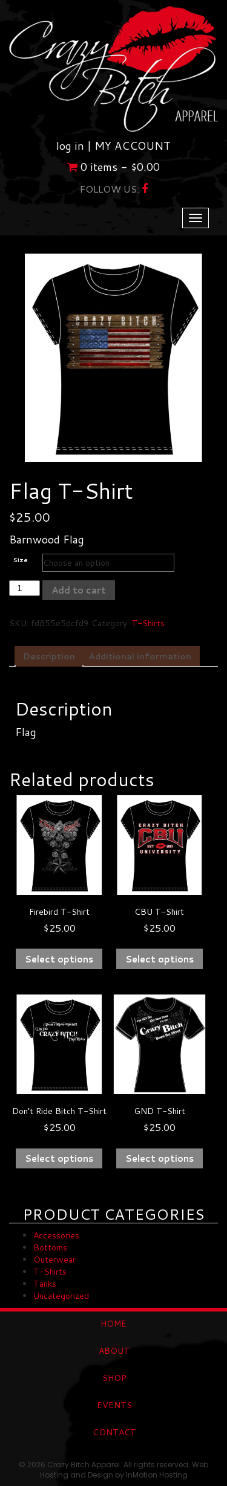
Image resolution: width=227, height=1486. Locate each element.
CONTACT (114, 1432)
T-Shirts (148, 623)
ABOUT (114, 1351)
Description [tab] (49, 656)
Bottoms (50, 1247)
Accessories (56, 1235)
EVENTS (114, 1405)
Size (20, 560)
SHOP (114, 1378)
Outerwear (54, 1260)
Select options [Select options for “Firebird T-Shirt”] (59, 959)
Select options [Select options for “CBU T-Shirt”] (159, 959)
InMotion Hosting (157, 1475)
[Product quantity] (24, 588)
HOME (113, 1324)
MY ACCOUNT (132, 145)
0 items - (113, 167)
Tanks (44, 1284)
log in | (75, 145)
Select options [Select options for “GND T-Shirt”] (159, 1158)
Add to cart (78, 590)
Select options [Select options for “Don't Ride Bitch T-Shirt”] (59, 1158)
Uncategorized (61, 1296)
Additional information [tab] (139, 656)
